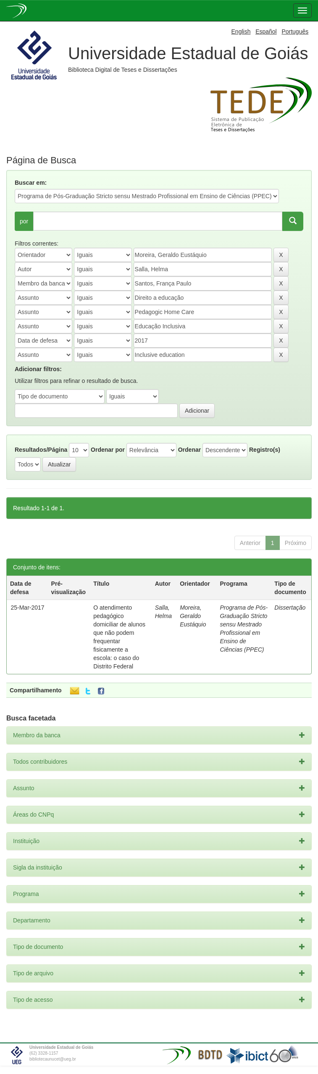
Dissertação (289, 607)
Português (294, 31)
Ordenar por (108, 449)
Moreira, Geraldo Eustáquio (193, 616)
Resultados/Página (41, 449)
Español (266, 31)
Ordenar (189, 449)
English (241, 31)
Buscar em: (31, 182)
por (24, 221)
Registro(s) (264, 449)
